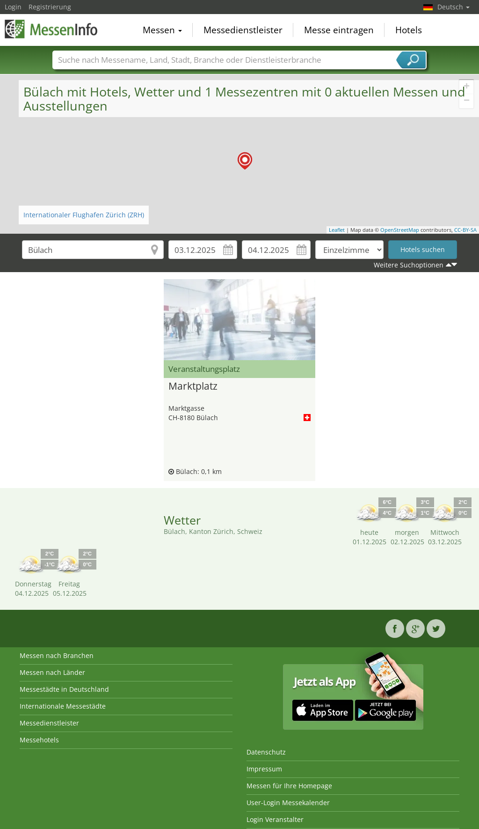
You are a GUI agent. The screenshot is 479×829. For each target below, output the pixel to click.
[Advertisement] (83, 302)
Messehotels (39, 739)
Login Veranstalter (275, 819)
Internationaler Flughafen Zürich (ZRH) (83, 214)
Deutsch (453, 6)
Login (13, 6)
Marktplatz (193, 386)
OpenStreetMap (399, 229)
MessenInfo (51, 29)
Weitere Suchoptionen (408, 264)
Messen (162, 30)
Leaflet (337, 229)
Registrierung (50, 6)
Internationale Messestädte (63, 706)
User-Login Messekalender (288, 802)
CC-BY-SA (465, 229)
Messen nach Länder (52, 672)
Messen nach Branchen (57, 655)
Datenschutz (266, 752)
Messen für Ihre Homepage (289, 785)
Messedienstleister (243, 30)
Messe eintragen (339, 30)
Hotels (408, 30)
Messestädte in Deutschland (64, 689)
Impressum (264, 768)
